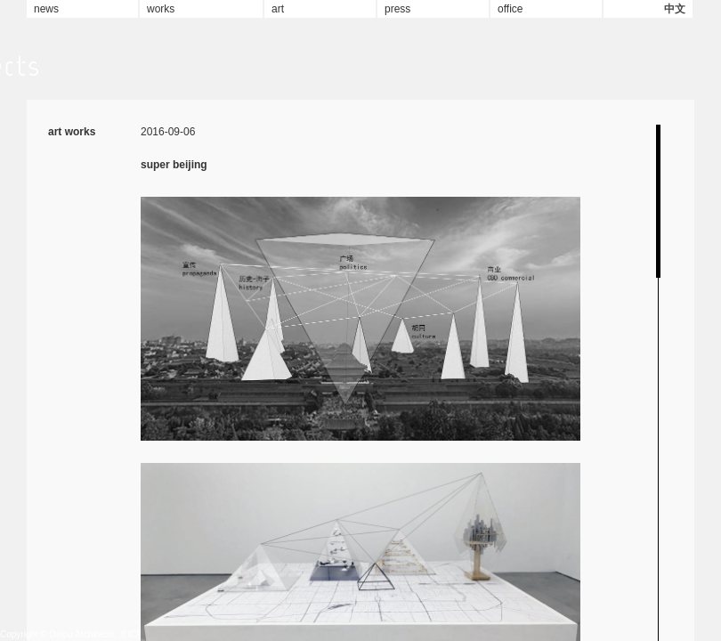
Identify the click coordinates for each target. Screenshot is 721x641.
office (510, 9)
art (277, 9)
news (46, 9)
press (397, 9)
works (160, 9)
